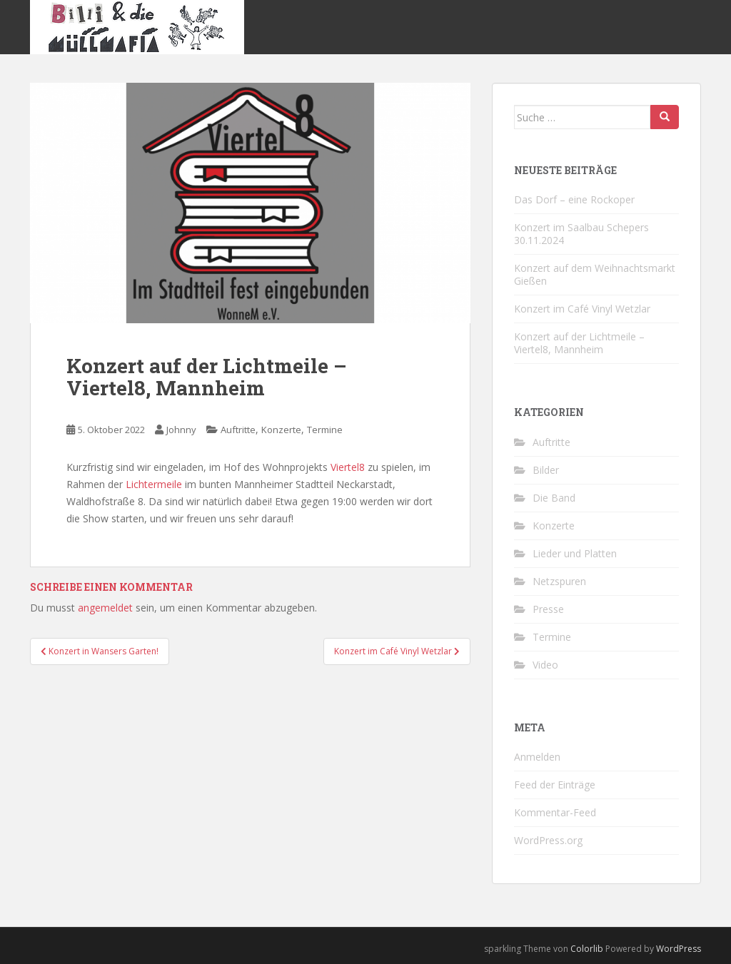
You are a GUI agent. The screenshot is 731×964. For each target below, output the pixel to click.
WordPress (678, 949)
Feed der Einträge (554, 784)
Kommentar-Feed (555, 812)
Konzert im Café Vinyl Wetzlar (582, 308)
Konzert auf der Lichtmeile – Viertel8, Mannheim (579, 343)
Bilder (546, 470)
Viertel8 (348, 467)
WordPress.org (548, 840)
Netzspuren (559, 581)
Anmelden (537, 756)
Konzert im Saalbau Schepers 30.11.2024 (581, 233)
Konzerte (281, 429)
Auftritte (238, 429)
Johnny (181, 429)
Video (545, 664)
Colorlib (586, 949)
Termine (325, 429)
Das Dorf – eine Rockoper (574, 199)
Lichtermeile (154, 484)
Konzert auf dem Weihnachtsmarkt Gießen (594, 274)
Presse (548, 609)
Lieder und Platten (575, 553)
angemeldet (105, 607)
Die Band (554, 497)
